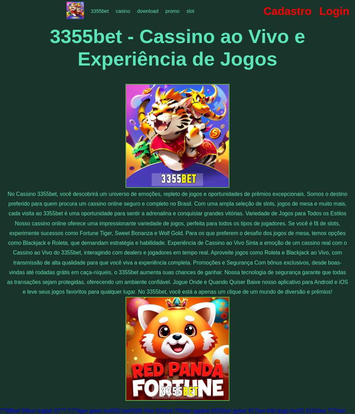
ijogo (283, 411)
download (147, 11)
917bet (256, 411)
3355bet (100, 11)
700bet (182, 411)
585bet (164, 411)
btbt (271, 411)
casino (123, 11)
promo (172, 11)
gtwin (95, 411)
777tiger (78, 411)
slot (190, 11)
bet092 (112, 411)
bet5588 (132, 411)
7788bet (10, 411)
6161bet (316, 411)
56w (149, 411)
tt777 (60, 411)
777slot (337, 411)
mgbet (44, 411)
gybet (239, 411)
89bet (28, 411)
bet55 (297, 411)
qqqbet (201, 411)
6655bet (221, 411)
